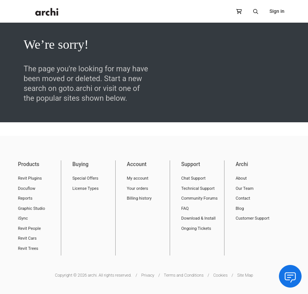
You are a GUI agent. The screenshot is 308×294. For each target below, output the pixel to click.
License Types (86, 188)
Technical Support (198, 188)
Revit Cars (27, 238)
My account (138, 178)
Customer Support (252, 218)
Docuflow (27, 188)
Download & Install (198, 218)
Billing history (139, 198)
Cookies (220, 275)
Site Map (245, 275)
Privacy (148, 275)
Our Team (245, 188)
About (241, 178)
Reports (25, 198)
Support (190, 164)
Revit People (29, 228)
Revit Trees (28, 248)
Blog (240, 208)
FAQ (185, 208)
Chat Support (193, 178)
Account (137, 164)
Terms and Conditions (184, 275)
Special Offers (86, 178)
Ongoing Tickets (196, 228)
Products (29, 164)
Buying (81, 164)
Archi (242, 164)
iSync (23, 218)
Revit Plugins (30, 178)
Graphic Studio (31, 208)
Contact (243, 198)
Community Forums (199, 198)
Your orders (137, 188)
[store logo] (47, 12)
